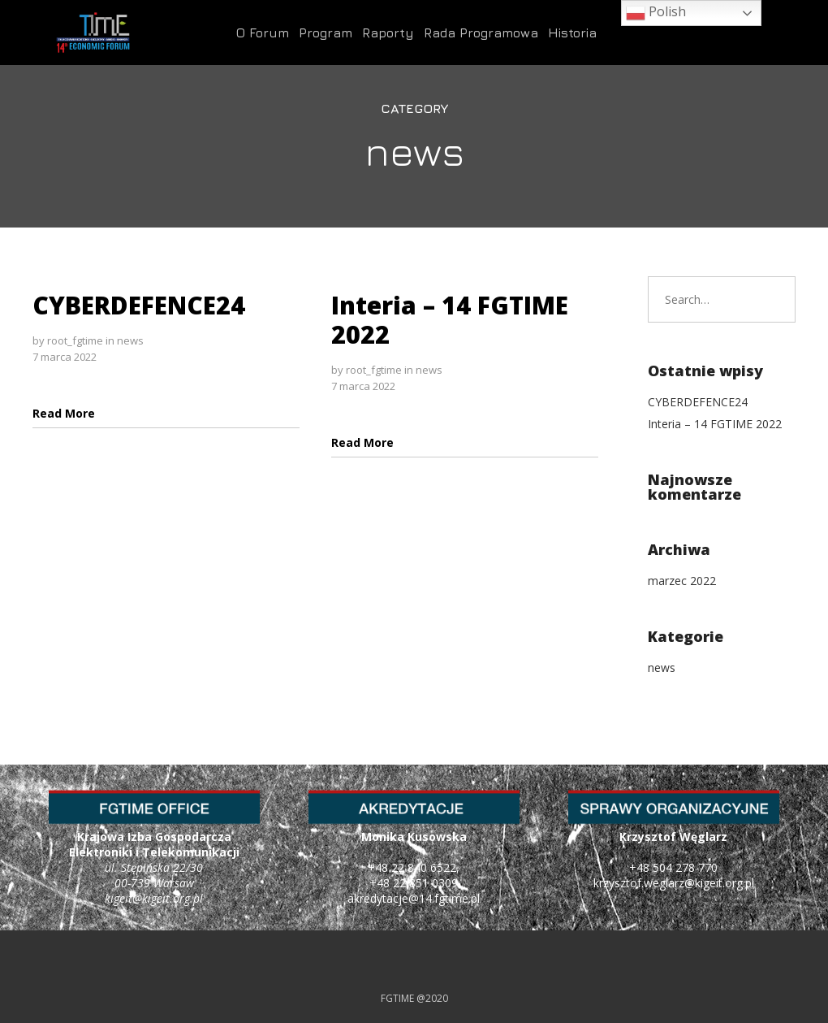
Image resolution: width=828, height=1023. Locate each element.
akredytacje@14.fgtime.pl (413, 898)
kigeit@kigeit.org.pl (154, 898)
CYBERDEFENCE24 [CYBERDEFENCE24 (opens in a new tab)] (138, 305)
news (130, 340)
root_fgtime (75, 340)
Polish (656, 12)
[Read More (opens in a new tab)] (63, 413)
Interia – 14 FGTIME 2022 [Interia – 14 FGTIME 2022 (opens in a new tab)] (449, 319)
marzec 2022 (682, 580)
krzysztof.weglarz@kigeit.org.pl (673, 883)
